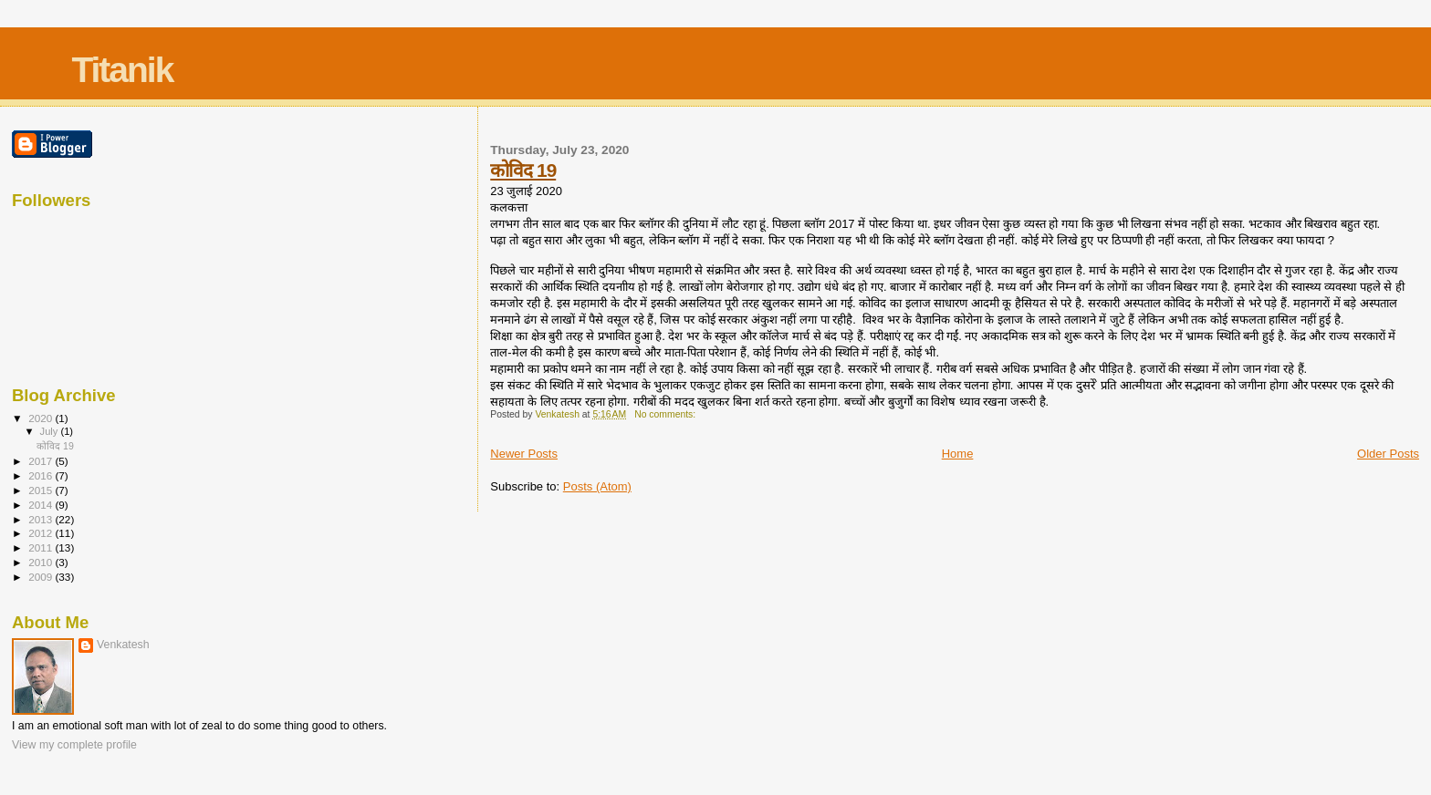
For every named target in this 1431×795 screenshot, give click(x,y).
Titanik (121, 69)
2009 (41, 577)
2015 (41, 490)
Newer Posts (524, 453)
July (50, 431)
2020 (41, 418)
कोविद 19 (523, 170)
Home (958, 453)
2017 (41, 461)
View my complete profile (74, 744)
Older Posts (1388, 453)
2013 (41, 519)
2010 (41, 562)
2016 (41, 475)
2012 (41, 533)
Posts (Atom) (597, 486)
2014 (41, 505)
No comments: (666, 414)
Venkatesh (123, 644)
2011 (41, 547)
